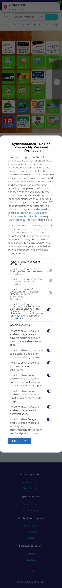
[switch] (49, 270)
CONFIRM (19, 441)
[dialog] (31, 294)
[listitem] (31, 263)
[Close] (55, 142)
